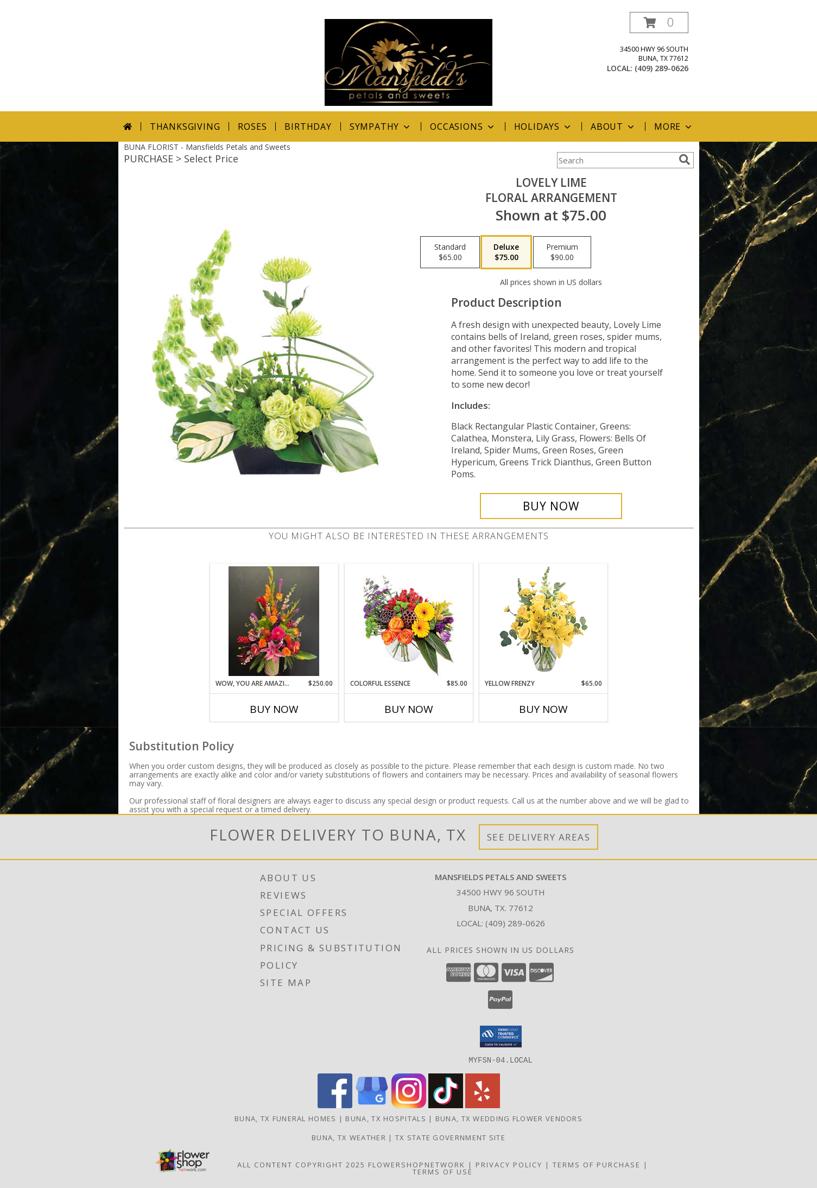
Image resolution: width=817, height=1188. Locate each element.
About (613, 126)
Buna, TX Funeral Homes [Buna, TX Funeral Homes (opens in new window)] (286, 1118)
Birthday (307, 126)
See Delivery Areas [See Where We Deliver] (539, 837)
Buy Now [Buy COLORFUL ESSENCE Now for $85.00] (408, 709)
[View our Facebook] (335, 1104)
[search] (684, 160)
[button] (659, 22)
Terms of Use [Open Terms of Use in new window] (443, 1171)
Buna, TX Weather (349, 1137)
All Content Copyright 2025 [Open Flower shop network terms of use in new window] (301, 1164)
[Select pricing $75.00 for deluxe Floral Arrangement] (506, 252)
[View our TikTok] (445, 1104)
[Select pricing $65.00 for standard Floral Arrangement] (450, 252)
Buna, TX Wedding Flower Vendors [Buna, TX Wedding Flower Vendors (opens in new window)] (508, 1118)
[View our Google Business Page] (371, 1104)
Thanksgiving (185, 126)
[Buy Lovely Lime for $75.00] (551, 506)
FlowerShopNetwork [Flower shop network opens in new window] (416, 1164)
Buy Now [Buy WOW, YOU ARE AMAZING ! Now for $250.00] (274, 709)
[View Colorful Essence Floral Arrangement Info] (408, 621)
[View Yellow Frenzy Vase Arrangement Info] (543, 621)
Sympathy (381, 126)
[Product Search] (616, 160)
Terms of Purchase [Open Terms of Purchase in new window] (597, 1164)
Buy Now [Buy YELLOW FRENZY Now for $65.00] (543, 709)
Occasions (463, 126)
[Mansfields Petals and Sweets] (408, 61)
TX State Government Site (450, 1137)
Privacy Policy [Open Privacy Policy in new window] (509, 1164)
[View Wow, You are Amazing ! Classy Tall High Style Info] (274, 621)
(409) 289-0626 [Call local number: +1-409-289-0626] (661, 68)
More (674, 126)
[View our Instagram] (408, 1104)
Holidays (543, 126)
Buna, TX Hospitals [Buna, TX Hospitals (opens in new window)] (385, 1118)
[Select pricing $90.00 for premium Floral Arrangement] (562, 252)
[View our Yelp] (482, 1104)
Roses (252, 126)
